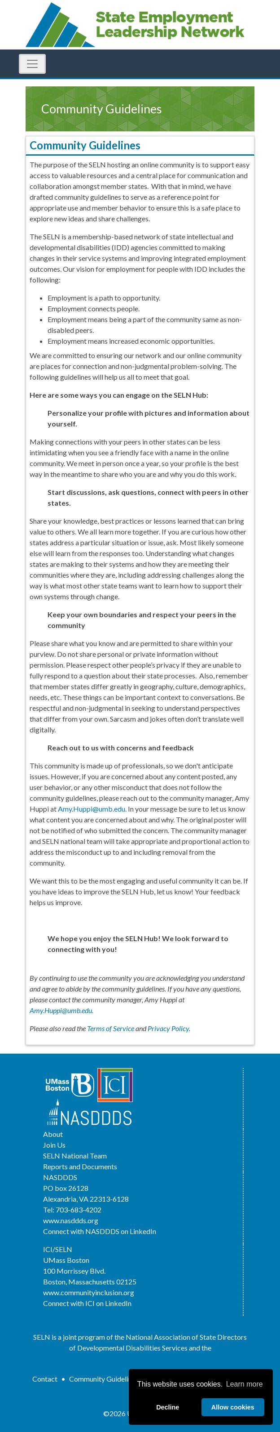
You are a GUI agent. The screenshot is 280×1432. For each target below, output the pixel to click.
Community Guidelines (104, 1378)
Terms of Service (110, 1028)
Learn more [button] (244, 1384)
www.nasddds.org (70, 1220)
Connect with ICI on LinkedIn (87, 1303)
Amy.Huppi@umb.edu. (61, 1010)
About (53, 1134)
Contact (44, 1378)
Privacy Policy (168, 1028)
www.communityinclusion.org (88, 1292)
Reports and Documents (80, 1166)
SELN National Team (75, 1155)
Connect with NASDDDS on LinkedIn (99, 1231)
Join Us (54, 1144)
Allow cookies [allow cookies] (232, 1407)
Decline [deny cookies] (167, 1407)
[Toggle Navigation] (32, 64)
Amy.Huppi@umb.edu (91, 808)
